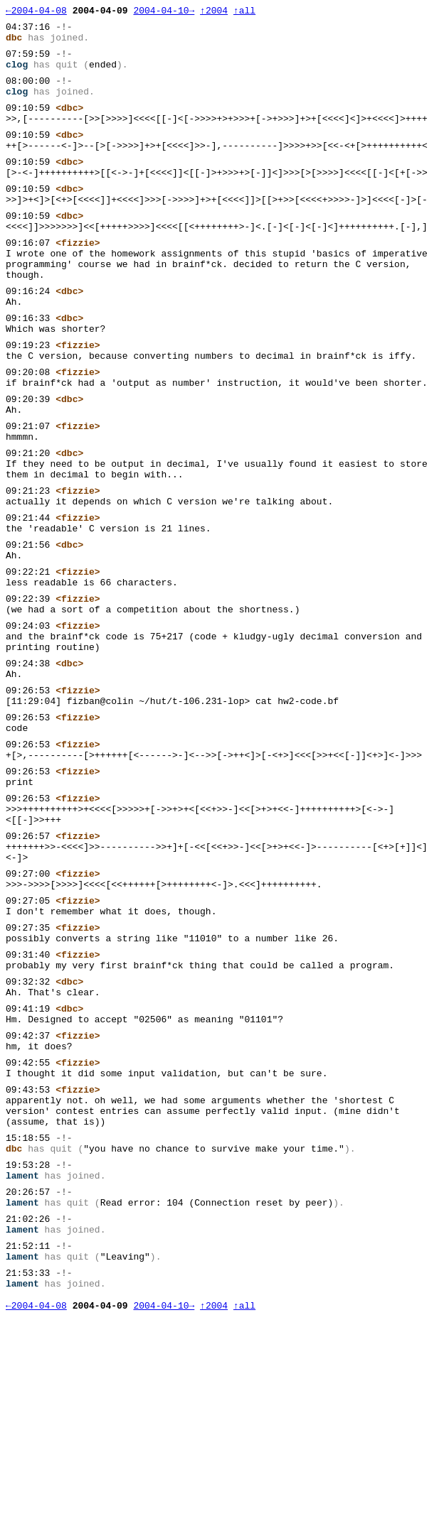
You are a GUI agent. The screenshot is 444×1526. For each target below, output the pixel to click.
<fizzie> (78, 280)
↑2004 (214, 12)
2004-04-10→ (163, 12)
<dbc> (69, 124)
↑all (244, 12)
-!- (64, 30)
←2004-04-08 (36, 12)
